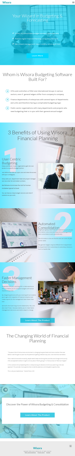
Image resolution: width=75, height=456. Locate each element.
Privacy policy (41, 452)
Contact (48, 452)
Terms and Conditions (30, 452)
